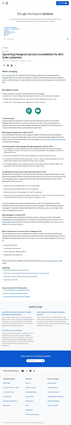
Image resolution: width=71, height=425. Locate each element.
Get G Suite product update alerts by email (17, 290)
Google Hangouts (14, 60)
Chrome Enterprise (53, 392)
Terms (42, 422)
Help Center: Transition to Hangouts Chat (16, 270)
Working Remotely (30, 392)
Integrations (29, 410)
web (12, 137)
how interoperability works (50, 139)
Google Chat (5, 60)
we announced (9, 75)
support (24, 123)
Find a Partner (29, 396)
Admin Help (6, 383)
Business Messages (53, 401)
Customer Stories (30, 387)
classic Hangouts (44, 123)
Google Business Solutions (56, 396)
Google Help (7, 396)
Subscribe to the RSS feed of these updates (17, 296)
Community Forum (8, 392)
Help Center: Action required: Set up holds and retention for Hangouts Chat (26, 273)
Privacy (38, 422)
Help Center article (47, 208)
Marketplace (29, 401)
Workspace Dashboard (10, 401)
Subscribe (62, 3)
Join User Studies (53, 405)
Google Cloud (52, 383)
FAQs (27, 405)
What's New (6, 405)
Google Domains (53, 387)
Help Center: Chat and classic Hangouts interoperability (20, 276)
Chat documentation (16, 224)
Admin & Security (10, 32)
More (6, 35)
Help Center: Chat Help (11, 279)
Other (29, 60)
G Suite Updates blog (50, 261)
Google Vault (23, 60)
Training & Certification (32, 414)
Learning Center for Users (11, 387)
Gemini (7, 30)
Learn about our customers (12, 330)
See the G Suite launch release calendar (16, 293)
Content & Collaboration (12, 29)
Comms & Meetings (10, 27)
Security (27, 383)
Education (7, 33)
